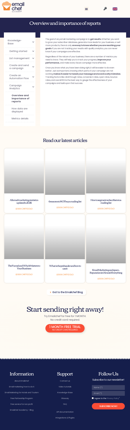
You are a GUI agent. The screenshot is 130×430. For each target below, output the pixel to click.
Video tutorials (65, 386)
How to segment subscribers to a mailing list (106, 201)
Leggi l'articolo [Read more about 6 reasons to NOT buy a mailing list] (64, 207)
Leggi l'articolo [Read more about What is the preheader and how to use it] (64, 274)
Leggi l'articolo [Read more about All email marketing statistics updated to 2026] (24, 208)
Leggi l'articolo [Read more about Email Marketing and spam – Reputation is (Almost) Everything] (105, 278)
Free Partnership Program (21, 398)
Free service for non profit (21, 404)
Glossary (65, 398)
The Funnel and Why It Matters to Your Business (24, 266)
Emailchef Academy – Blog (21, 410)
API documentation (64, 411)
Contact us (65, 380)
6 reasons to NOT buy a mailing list (65, 201)
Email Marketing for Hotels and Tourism (22, 392)
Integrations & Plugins (65, 417)
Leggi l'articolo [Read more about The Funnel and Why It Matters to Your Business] (24, 274)
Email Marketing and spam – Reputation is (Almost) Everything (106, 271)
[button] (86, 9)
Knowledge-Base (65, 392)
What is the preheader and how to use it (65, 267)
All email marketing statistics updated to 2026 (24, 201)
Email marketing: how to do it (21, 386)
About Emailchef (21, 380)
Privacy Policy (113, 398)
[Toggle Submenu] (29, 42)
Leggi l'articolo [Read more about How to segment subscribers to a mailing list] (105, 208)
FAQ (65, 404)
